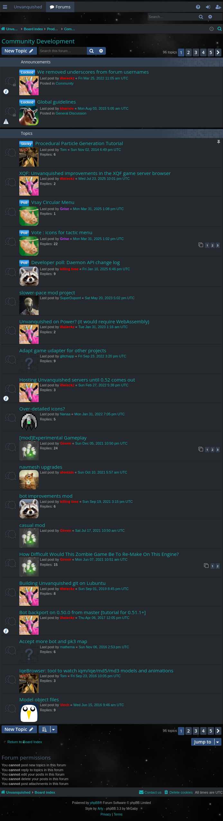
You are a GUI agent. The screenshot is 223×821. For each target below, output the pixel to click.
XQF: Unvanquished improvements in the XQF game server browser (95, 173)
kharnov (67, 109)
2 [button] (188, 53)
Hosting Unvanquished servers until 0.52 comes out (77, 380)
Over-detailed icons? (42, 409)
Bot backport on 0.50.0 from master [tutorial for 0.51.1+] (82, 612)
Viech (64, 705)
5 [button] (210, 53)
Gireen (65, 444)
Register (32, 16)
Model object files (39, 699)
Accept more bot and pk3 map (53, 641)
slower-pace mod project (47, 293)
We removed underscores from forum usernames (93, 72)
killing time (69, 269)
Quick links (6, 8)
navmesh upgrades (40, 467)
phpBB (95, 803)
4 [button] (203, 53)
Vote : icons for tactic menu (61, 232)
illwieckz (67, 78)
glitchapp (67, 356)
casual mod (32, 525)
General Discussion (71, 113)
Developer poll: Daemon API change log (75, 262)
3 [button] (196, 53)
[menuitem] (198, 7)
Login (10, 16)
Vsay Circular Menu (52, 202)
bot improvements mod (45, 496)
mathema (67, 647)
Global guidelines (56, 102)
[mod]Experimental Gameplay (53, 438)
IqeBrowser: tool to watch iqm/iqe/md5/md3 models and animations (96, 671)
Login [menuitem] (209, 8)
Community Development (38, 41)
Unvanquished (28, 7)
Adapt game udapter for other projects (62, 350)
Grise (64, 209)
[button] (218, 53)
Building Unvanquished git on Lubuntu (62, 583)
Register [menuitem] (219, 8)
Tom (63, 150)
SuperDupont (70, 298)
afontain (67, 473)
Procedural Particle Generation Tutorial (79, 143)
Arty (100, 809)
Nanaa (65, 414)
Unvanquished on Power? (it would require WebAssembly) (84, 321)
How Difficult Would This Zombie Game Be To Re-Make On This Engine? (99, 554)
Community (65, 84)
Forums (63, 7)
